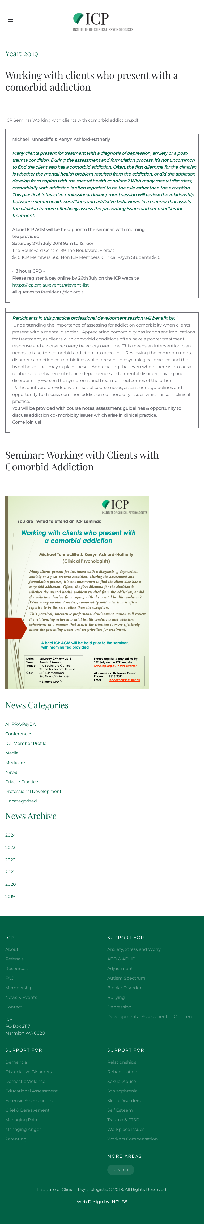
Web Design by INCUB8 (102, 1201)
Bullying (116, 997)
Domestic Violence (25, 1081)
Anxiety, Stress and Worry (134, 949)
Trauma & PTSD (123, 1119)
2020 (10, 884)
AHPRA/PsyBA (20, 724)
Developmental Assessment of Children (149, 1016)
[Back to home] (102, 21)
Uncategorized (21, 801)
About (12, 949)
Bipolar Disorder (124, 987)
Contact (13, 1007)
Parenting (16, 1139)
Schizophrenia (122, 1091)
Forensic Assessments (29, 1100)
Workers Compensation (132, 1139)
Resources (16, 968)
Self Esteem (120, 1110)
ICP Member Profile (25, 743)
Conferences (18, 733)
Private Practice (21, 781)
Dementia (16, 1062)
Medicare (15, 762)
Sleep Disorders (124, 1100)
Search (121, 1170)
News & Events (21, 997)
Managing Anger (23, 1129)
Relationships (121, 1062)
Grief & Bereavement (27, 1110)
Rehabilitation (122, 1071)
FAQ (9, 978)
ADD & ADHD (121, 958)
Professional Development (33, 791)
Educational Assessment (31, 1091)
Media (11, 753)
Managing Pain (21, 1119)
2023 (10, 847)
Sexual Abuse (121, 1081)
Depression (119, 1007)
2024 (10, 835)
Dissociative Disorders (28, 1071)
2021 (10, 872)
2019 (10, 896)
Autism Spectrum (126, 978)
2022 (10, 859)
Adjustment (120, 968)
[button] (10, 21)
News (11, 772)
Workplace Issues (125, 1129)
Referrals (14, 958)
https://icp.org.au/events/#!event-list (50, 285)
